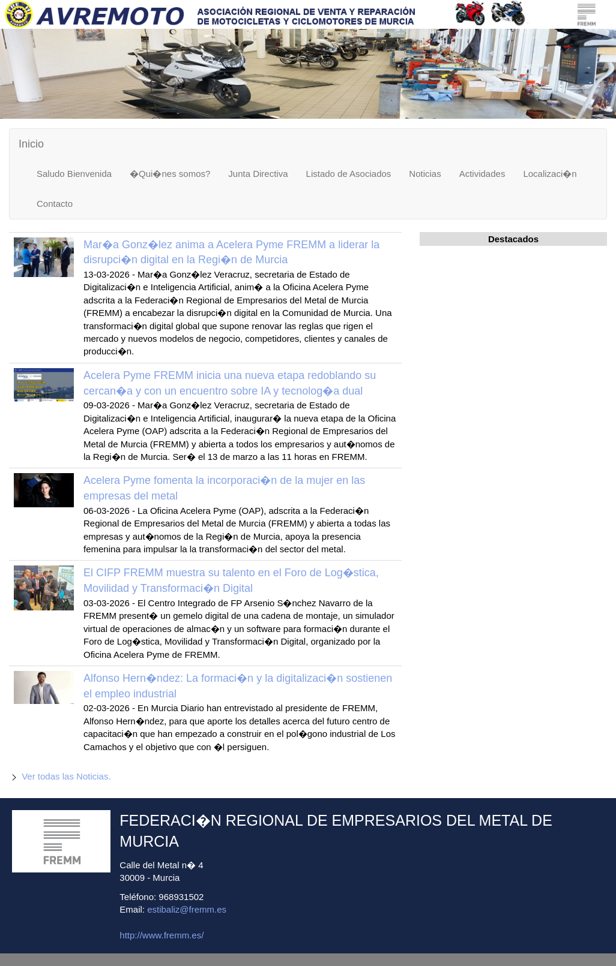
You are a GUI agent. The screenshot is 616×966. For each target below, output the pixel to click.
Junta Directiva (258, 173)
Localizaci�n (549, 173)
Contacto (55, 203)
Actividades (482, 173)
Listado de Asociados (348, 173)
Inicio (31, 144)
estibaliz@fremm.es (186, 909)
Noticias (425, 173)
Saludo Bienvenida (74, 173)
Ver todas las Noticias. (66, 776)
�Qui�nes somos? (170, 173)
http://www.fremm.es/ (161, 935)
